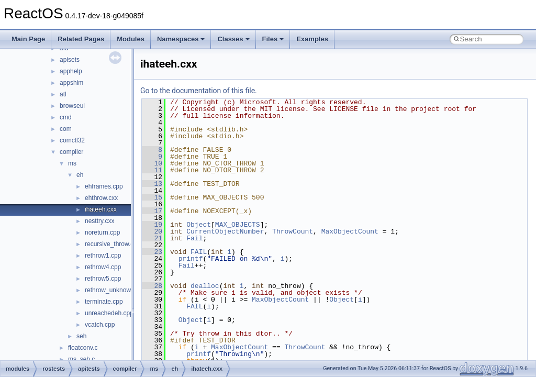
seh (81, 336)
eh (79, 175)
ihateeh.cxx (101, 209)
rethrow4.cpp (103, 267)
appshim (71, 82)
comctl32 (72, 140)
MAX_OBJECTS (237, 224)
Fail (194, 238)
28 (152, 286)
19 (152, 224)
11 (152, 170)
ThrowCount (292, 231)
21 (152, 238)
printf (190, 258)
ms (72, 163)
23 (152, 252)
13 (152, 183)
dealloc (205, 286)
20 (152, 231)
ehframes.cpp (104, 186)
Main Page (28, 39)
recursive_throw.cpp (113, 244)
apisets (70, 59)
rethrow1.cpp (103, 255)
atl (63, 94)
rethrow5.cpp (103, 278)
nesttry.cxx (99, 221)
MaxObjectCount (349, 231)
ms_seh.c (81, 359)
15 (152, 197)
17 (152, 211)
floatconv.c (82, 347)
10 (152, 163)
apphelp (71, 71)
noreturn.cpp (102, 232)
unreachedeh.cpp (109, 313)
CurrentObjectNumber (225, 231)
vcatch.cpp (100, 324)
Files (273, 39)
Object (198, 224)
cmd (66, 117)
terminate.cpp (104, 301)
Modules (130, 39)
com (66, 128)
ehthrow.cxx (101, 198)
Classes (233, 39)
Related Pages (81, 39)
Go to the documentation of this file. (198, 90)
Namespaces (181, 39)
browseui (72, 105)
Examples (312, 39)
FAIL (199, 252)
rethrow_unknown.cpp (115, 290)
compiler (71, 152)
